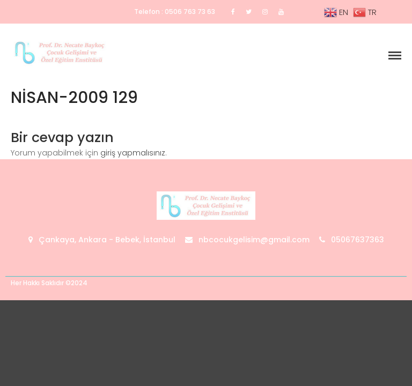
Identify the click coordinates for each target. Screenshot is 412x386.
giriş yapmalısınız (132, 152)
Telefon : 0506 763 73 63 (174, 11)
